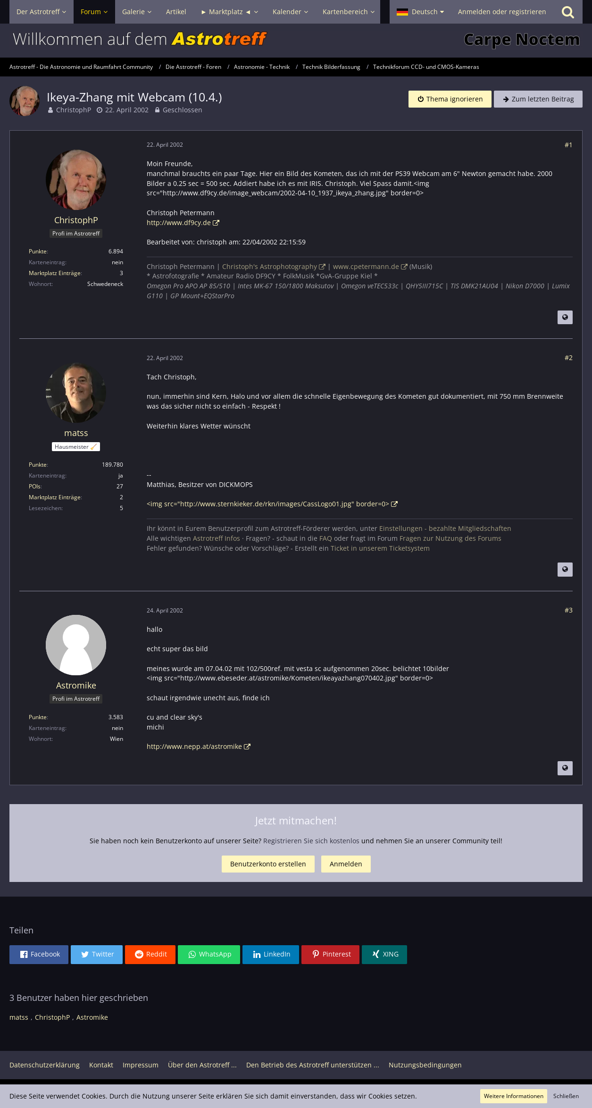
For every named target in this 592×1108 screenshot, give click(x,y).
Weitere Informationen (513, 1096)
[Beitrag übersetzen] (565, 318)
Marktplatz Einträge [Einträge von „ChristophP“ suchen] (55, 273)
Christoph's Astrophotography (269, 266)
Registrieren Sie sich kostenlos (311, 840)
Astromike (92, 1017)
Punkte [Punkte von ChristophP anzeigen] (38, 251)
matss (18, 1017)
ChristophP (73, 109)
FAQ (325, 538)
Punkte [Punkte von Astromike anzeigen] (38, 717)
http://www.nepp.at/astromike (194, 746)
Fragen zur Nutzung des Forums (450, 538)
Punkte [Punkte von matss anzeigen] (38, 465)
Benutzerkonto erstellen (268, 863)
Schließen (566, 1096)
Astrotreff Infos (216, 538)
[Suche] (568, 12)
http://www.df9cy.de (179, 222)
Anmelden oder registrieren (502, 11)
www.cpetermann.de (366, 266)
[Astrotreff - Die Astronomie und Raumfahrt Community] (296, 40)
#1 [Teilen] (569, 144)
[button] (420, 12)
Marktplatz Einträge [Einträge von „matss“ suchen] (55, 497)
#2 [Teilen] (569, 357)
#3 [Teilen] (569, 609)
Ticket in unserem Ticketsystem (380, 548)
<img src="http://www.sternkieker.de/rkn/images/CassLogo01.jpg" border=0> (268, 503)
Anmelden (346, 863)
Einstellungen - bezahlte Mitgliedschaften (445, 528)
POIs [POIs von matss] (35, 486)
